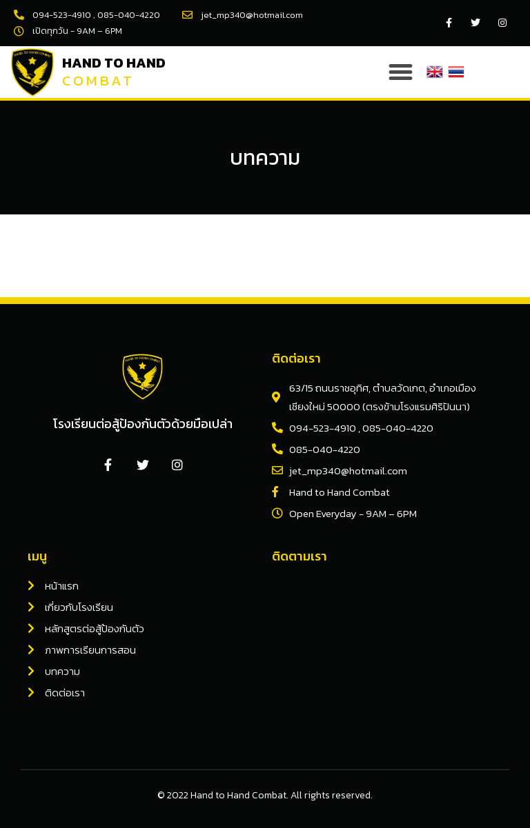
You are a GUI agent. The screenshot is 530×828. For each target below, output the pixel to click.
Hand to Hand (114, 62)
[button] (401, 71)
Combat (98, 80)
